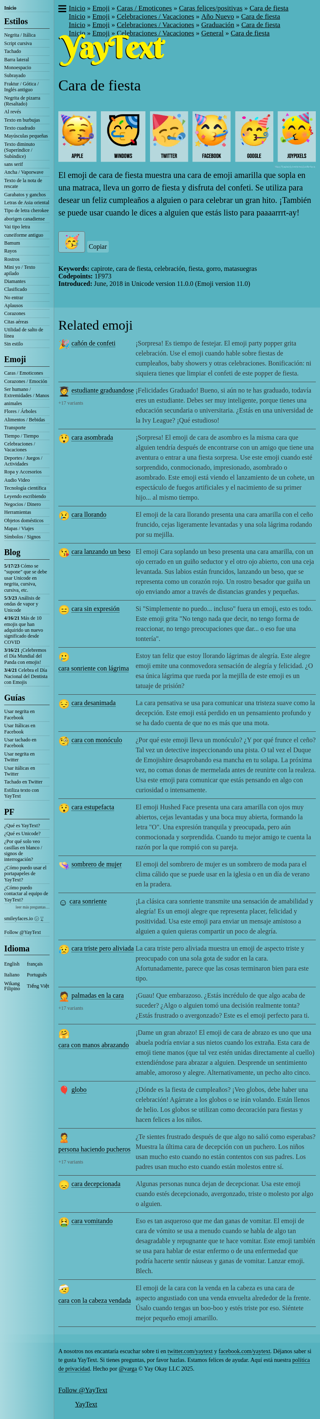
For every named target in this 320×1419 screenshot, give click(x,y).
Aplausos (13, 305)
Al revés (12, 112)
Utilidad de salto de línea (23, 332)
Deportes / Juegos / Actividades (23, 461)
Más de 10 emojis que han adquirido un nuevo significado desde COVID (23, 630)
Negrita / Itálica (19, 35)
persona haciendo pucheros (94, 1149)
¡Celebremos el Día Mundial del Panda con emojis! (25, 656)
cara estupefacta (92, 807)
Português (37, 975)
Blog (12, 552)
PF (9, 811)
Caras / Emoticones (23, 373)
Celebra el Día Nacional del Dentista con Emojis (26, 676)
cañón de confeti (93, 343)
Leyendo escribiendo (25, 496)
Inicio (10, 8)
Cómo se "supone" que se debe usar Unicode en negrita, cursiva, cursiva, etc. (25, 578)
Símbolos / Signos (22, 537)
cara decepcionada (95, 1183)
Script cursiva (18, 43)
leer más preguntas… (32, 907)
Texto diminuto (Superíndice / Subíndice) (19, 150)
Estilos (16, 21)
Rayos (10, 251)
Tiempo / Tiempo (21, 436)
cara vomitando (91, 1220)
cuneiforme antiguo (23, 235)
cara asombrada (92, 437)
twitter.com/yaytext (190, 1351)
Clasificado (15, 289)
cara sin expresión (95, 608)
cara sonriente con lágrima (93, 668)
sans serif (13, 164)
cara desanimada (93, 702)
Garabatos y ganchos (25, 195)
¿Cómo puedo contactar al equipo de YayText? (26, 894)
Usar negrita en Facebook (19, 714)
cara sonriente (88, 901)
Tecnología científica (25, 488)
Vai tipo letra (17, 227)
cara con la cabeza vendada (94, 1300)
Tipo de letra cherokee (26, 210)
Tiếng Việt (38, 986)
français (35, 964)
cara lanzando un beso (100, 551)
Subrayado (14, 75)
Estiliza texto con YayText (21, 793)
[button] (61, 9)
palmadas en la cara (97, 995)
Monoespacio (17, 67)
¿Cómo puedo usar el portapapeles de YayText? (25, 874)
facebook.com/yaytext (244, 1351)
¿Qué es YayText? (22, 825)
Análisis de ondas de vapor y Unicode (22, 604)
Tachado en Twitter (23, 782)
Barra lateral (16, 60)
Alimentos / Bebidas (24, 420)
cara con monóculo (96, 739)
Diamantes (14, 281)
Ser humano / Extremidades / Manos (26, 392)
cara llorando (88, 514)
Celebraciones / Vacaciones (19, 447)
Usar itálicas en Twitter (19, 771)
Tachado (12, 51)
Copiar (98, 246)
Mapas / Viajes (19, 528)
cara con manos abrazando (93, 1045)
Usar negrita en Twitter (19, 757)
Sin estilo (13, 344)
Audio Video (17, 480)
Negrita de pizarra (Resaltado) (22, 101)
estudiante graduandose (102, 390)
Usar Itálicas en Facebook (19, 728)
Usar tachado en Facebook (20, 742)
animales (13, 403)
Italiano (12, 975)
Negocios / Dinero (22, 504)
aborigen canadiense (24, 219)
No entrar (13, 297)
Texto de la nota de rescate (23, 183)
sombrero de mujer (96, 864)
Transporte (15, 427)
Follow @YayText (22, 932)
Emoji (15, 359)
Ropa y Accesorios (23, 472)
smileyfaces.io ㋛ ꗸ (23, 918)
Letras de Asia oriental (26, 202)
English (12, 964)
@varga (128, 1369)
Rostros (12, 259)
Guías (14, 697)
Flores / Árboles (20, 411)
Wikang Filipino (12, 986)
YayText (86, 1404)
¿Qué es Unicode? (22, 833)
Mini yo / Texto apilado (19, 270)
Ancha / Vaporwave (23, 172)
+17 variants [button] (70, 403)
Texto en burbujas (22, 120)
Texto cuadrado (19, 128)
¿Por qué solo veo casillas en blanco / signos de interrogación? (23, 850)
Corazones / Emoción (25, 381)
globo (78, 1089)
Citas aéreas (16, 322)
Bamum (12, 243)
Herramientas (17, 512)
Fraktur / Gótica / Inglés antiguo (21, 87)
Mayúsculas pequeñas (26, 136)
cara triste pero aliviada (102, 948)
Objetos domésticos (23, 520)
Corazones (14, 313)
